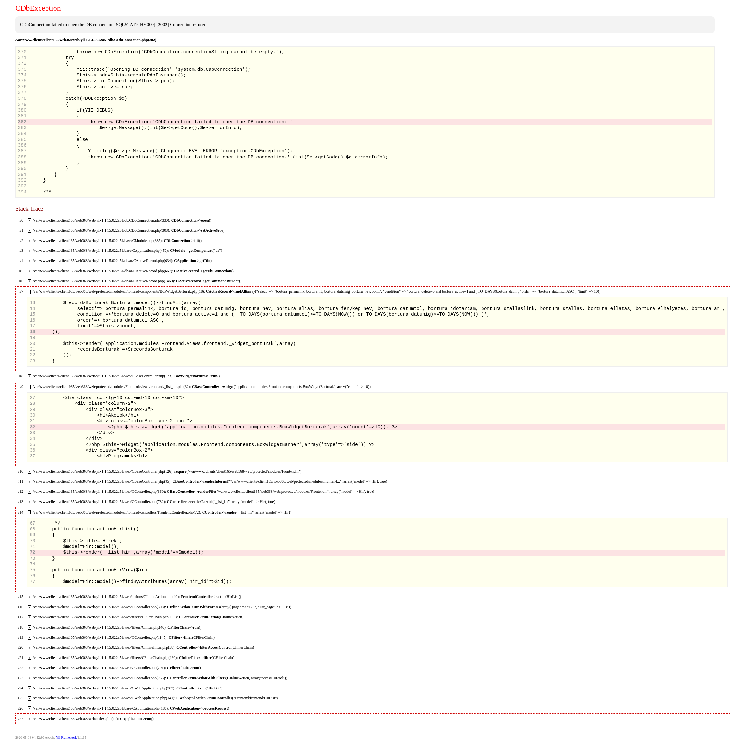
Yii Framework (66, 737)
